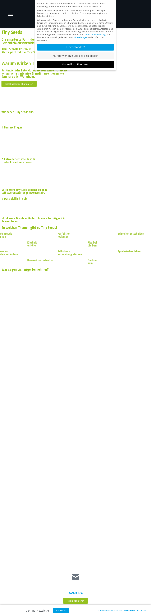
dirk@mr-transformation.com (110, 610)
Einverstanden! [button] (75, 47)
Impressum (141, 610)
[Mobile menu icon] (10, 14)
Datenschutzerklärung (95, 34)
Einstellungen (81, 37)
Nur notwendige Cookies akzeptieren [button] (75, 55)
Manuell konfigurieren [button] (75, 64)
